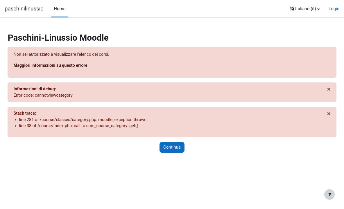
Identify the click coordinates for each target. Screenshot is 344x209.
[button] (305, 8)
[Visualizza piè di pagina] (329, 194)
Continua (172, 148)
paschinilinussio (24, 9)
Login (334, 8)
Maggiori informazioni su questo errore (64, 65)
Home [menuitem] (59, 8)
